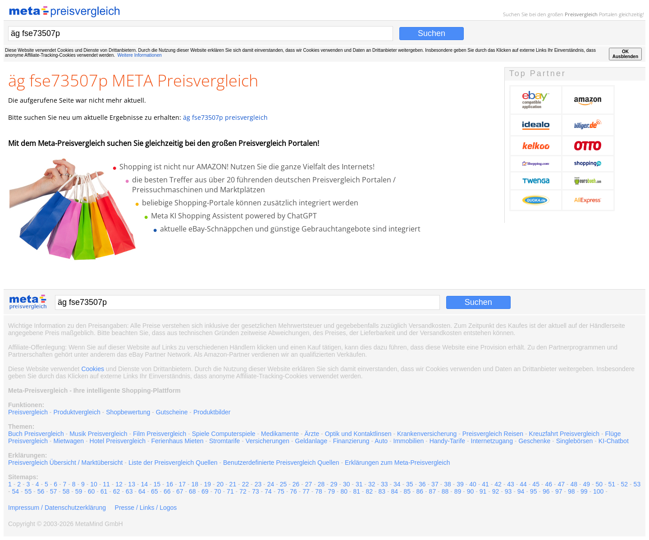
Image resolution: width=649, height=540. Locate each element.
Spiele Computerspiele (224, 433)
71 (230, 491)
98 (571, 491)
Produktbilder (212, 412)
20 (220, 484)
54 (15, 491)
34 (397, 484)
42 (498, 484)
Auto (381, 441)
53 (637, 484)
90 (470, 491)
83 (381, 491)
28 (321, 484)
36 (422, 484)
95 (533, 491)
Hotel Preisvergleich (118, 441)
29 (334, 484)
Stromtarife (224, 441)
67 (179, 491)
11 (106, 484)
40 (472, 484)
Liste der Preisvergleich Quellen (173, 462)
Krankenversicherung (427, 433)
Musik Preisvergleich (98, 433)
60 (91, 491)
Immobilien (408, 441)
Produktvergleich (76, 412)
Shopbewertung (128, 412)
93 (508, 491)
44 (523, 484)
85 (407, 491)
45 (535, 484)
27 (308, 484)
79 (331, 491)
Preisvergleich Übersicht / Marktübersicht (65, 462)
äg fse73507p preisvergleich (225, 117)
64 (142, 491)
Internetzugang (492, 441)
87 (432, 491)
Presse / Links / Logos (146, 507)
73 (255, 491)
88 (445, 491)
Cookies (92, 368)
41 (485, 484)
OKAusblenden (625, 54)
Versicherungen (267, 441)
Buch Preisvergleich (36, 433)
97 (558, 491)
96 (546, 491)
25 (283, 484)
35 (409, 484)
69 (205, 491)
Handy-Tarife (447, 441)
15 (156, 484)
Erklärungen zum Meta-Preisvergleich (397, 462)
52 (624, 484)
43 (510, 484)
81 (356, 491)
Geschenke (534, 441)
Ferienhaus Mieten (177, 441)
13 (131, 484)
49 (586, 484)
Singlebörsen (574, 441)
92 (495, 491)
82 (369, 491)
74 (268, 491)
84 (394, 491)
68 (192, 491)
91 (483, 491)
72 (243, 491)
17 (182, 484)
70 (217, 491)
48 (573, 484)
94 (521, 491)
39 (460, 484)
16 (169, 484)
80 (343, 491)
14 (144, 484)
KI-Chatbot (614, 441)
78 (318, 491)
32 (371, 484)
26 (296, 484)
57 (53, 491)
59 (78, 491)
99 (584, 491)
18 (195, 484)
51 (612, 484)
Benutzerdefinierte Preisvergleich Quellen (281, 462)
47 (561, 484)
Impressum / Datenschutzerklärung (57, 507)
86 (420, 491)
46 (548, 484)
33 (384, 484)
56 (41, 491)
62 (116, 491)
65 (154, 491)
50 (599, 484)
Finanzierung (351, 441)
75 (280, 491)
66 (167, 491)
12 (119, 484)
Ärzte (312, 433)
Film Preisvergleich (159, 433)
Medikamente (280, 433)
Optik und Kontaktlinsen (358, 433)
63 (129, 491)
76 (293, 491)
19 (207, 484)
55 (28, 491)
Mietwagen (68, 441)
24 (270, 484)
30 (346, 484)
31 (359, 484)
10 (93, 484)
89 (458, 491)
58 (66, 491)
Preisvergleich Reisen (492, 433)
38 (447, 484)
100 (598, 491)
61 (104, 491)
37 (435, 484)
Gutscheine (172, 412)
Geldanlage (311, 441)
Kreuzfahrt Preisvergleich (564, 433)
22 (245, 484)
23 (258, 484)
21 (233, 484)
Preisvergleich (581, 14)
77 (306, 491)
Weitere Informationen (140, 55)
